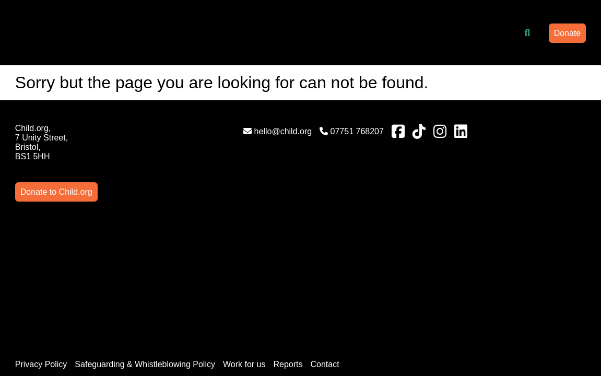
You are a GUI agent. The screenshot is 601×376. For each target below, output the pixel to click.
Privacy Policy (41, 248)
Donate (567, 33)
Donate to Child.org (545, 128)
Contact (324, 248)
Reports (287, 248)
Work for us (244, 248)
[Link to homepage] (110, 33)
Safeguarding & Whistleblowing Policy (145, 248)
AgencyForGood (571, 345)
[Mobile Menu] (27, 29)
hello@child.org (192, 131)
